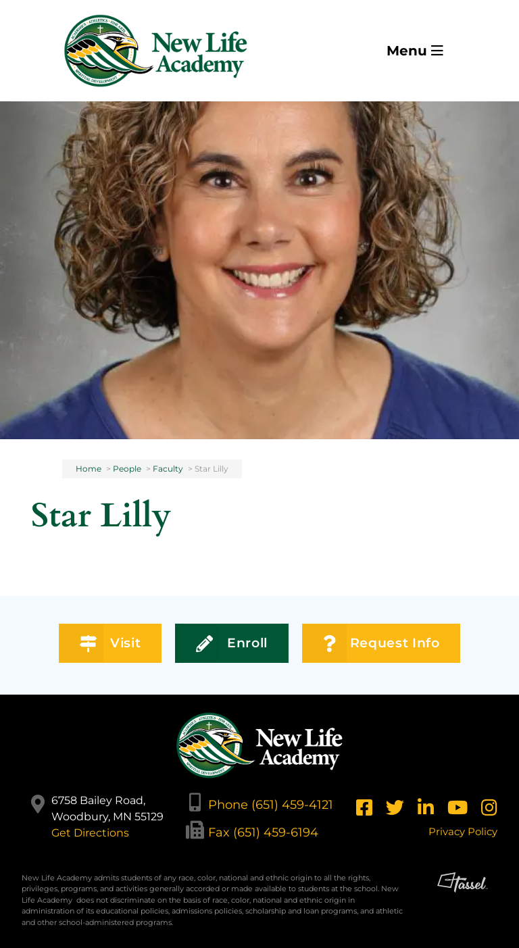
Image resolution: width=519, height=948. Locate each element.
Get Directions (90, 832)
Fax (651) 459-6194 (263, 832)
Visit (110, 643)
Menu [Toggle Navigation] (415, 51)
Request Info (381, 643)
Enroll (232, 643)
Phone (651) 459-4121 (270, 804)
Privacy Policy (462, 831)
